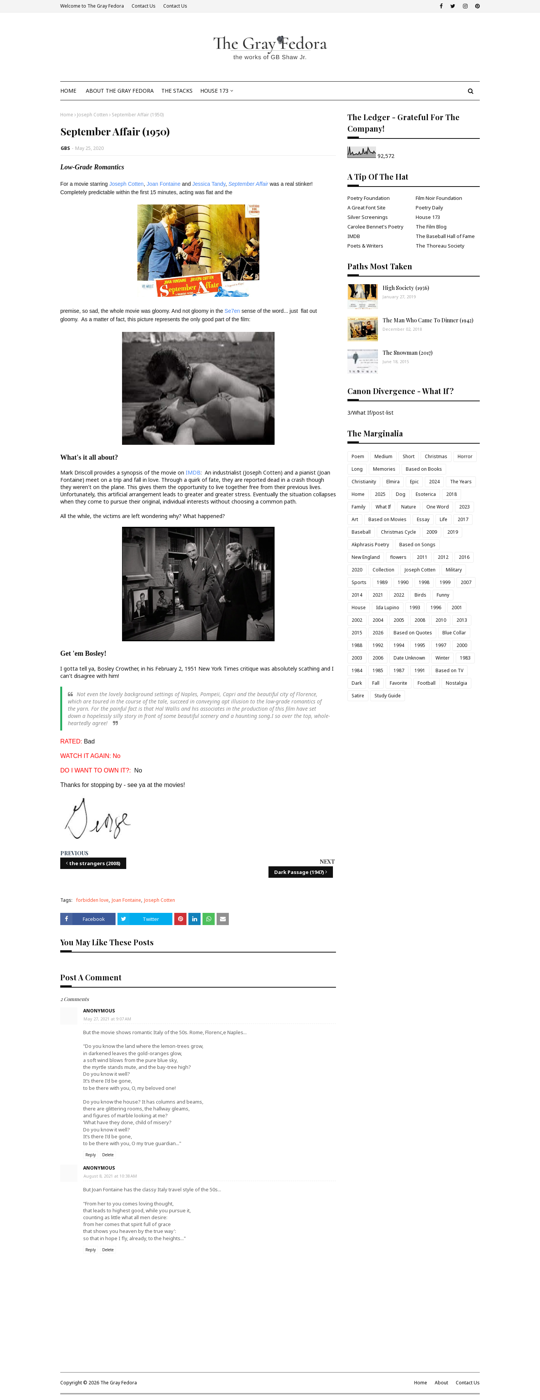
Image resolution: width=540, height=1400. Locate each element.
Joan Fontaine (163, 184)
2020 (357, 569)
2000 (461, 645)
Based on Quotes (413, 632)
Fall (375, 683)
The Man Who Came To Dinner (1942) (427, 320)
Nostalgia (456, 683)
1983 (465, 658)
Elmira (393, 481)
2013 (461, 620)
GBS (65, 148)
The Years (461, 481)
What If (383, 507)
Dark (357, 683)
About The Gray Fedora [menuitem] (120, 90)
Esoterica (426, 494)
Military (454, 569)
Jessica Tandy (208, 184)
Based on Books (424, 469)
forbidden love (92, 900)
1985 (378, 670)
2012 (443, 557)
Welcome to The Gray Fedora (92, 6)
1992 (378, 645)
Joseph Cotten (92, 114)
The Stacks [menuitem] (177, 90)
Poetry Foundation (368, 198)
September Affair (248, 184)
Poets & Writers (365, 245)
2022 (399, 595)
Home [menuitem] (68, 90)
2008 (420, 620)
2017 (463, 519)
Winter (443, 658)
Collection (383, 569)
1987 (399, 670)
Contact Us (144, 6)
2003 (357, 658)
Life (443, 519)
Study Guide (387, 695)
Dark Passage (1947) (299, 872)
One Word (437, 507)
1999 (445, 582)
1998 (424, 582)
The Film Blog (431, 226)
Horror (465, 456)
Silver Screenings (367, 217)
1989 (382, 582)
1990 (403, 582)
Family (358, 507)
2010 (441, 620)
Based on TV (449, 670)
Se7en (232, 311)
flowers (398, 557)
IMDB (192, 472)
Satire (358, 695)
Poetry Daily (429, 207)
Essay (423, 519)
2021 (378, 595)
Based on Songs (417, 544)
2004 (378, 620)
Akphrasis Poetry (370, 544)
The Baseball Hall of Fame (445, 236)
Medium (383, 456)
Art (355, 519)
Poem (358, 456)
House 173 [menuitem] (214, 90)
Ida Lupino (387, 607)
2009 (431, 532)
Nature (408, 507)
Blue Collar (454, 632)
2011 (422, 557)
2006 (378, 658)
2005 (399, 620)
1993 (415, 607)
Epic (414, 481)
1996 (436, 607)
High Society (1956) (405, 287)
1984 (357, 670)
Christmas (436, 456)
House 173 (428, 217)
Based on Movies (387, 519)
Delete (108, 1154)
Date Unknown (409, 658)
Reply (90, 1154)
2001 (457, 607)
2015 (357, 632)
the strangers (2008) (95, 863)
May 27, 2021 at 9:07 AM (107, 1019)
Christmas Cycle (398, 532)
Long (357, 469)
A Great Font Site (366, 207)
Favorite (398, 683)
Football (427, 683)
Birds (420, 595)
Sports (359, 582)
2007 (466, 582)
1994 (399, 645)
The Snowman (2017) (407, 352)
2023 (464, 507)
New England (366, 557)
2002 (357, 620)
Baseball (361, 532)
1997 (441, 645)
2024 (434, 481)
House (359, 607)
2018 (451, 494)
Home (66, 114)
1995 (420, 645)
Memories (384, 469)
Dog (400, 494)
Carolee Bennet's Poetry (375, 226)
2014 (357, 595)
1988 (357, 645)
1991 (420, 670)
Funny (443, 595)
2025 (380, 494)
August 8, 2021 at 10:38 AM (110, 1176)
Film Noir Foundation (439, 198)
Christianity (364, 481)
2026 (378, 632)
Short (409, 456)
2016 (464, 557)
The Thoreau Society (440, 245)
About (441, 1382)
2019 (452, 532)
